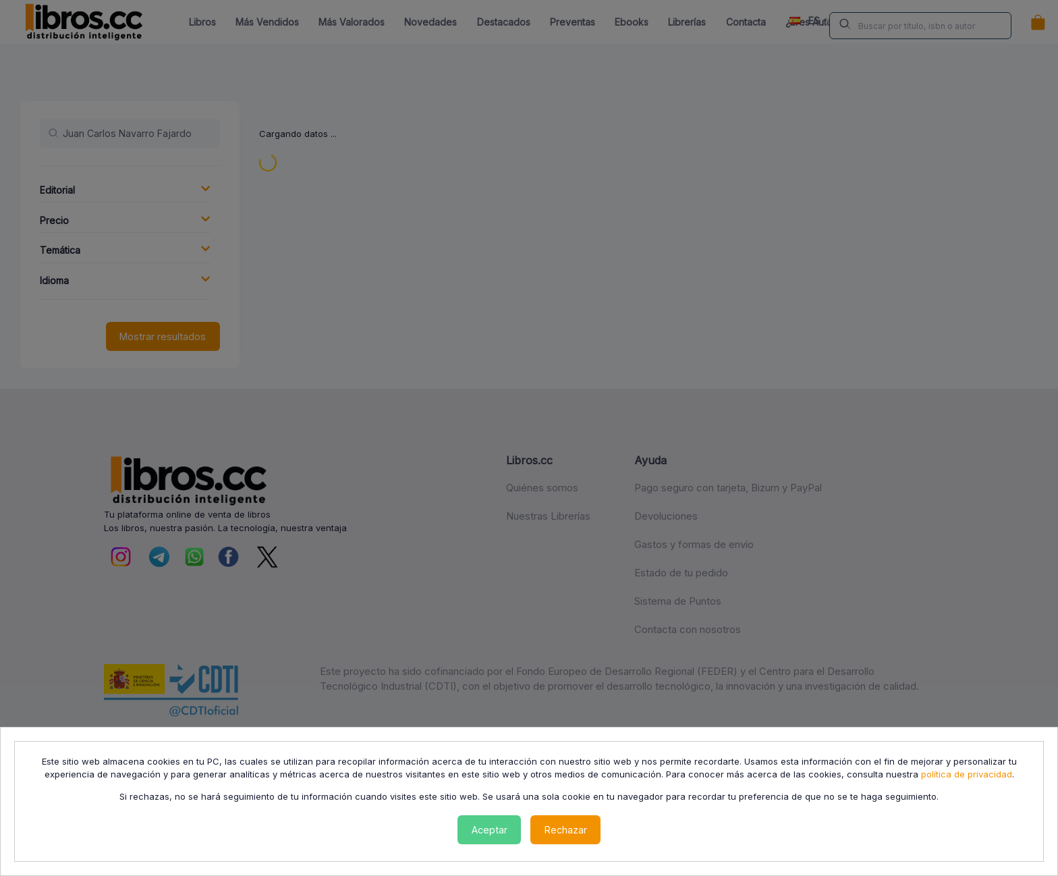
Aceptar (489, 830)
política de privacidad (966, 774)
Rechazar (566, 830)
